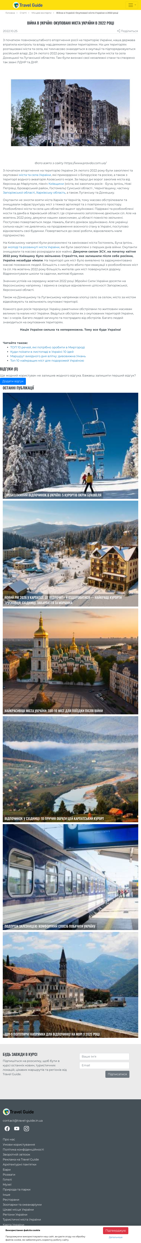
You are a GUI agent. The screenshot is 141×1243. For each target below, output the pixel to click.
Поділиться (127, 31)
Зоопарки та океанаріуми (22, 1204)
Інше (6, 1194)
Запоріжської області (19, 192)
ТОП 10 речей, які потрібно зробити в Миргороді (47, 347)
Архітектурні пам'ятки (19, 1164)
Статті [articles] (23, 12)
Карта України (13, 1224)
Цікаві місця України (18, 1209)
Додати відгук (13, 381)
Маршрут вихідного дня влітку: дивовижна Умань (48, 356)
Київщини (56, 183)
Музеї (7, 1184)
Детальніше (115, 1237)
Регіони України (15, 1214)
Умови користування (19, 1144)
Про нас (9, 1139)
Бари (7, 1169)
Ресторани (11, 1199)
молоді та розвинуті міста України (33, 247)
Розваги (9, 1174)
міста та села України (35, 175)
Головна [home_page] (10, 12)
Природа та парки (16, 1189)
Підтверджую (115, 1230)
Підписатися (117, 1074)
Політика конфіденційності (23, 1149)
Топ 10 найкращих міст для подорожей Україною (47, 360)
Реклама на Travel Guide (21, 1159)
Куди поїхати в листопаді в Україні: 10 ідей (42, 351)
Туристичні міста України (22, 1219)
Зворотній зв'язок (16, 1154)
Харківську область (50, 192)
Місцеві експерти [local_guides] (41, 12)
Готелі (7, 1179)
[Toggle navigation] (132, 5)
